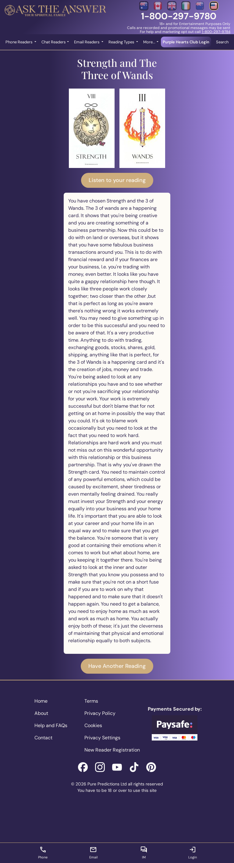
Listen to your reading (117, 180)
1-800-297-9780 (178, 16)
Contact (43, 737)
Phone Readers (19, 42)
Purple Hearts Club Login (186, 42)
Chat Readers (53, 42)
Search (222, 42)
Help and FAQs (50, 725)
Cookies (93, 725)
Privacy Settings (102, 737)
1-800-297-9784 (216, 31)
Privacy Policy (99, 713)
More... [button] (149, 42)
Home (41, 701)
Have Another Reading (117, 666)
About (41, 713)
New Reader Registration (112, 750)
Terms (91, 701)
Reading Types (121, 42)
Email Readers (87, 42)
